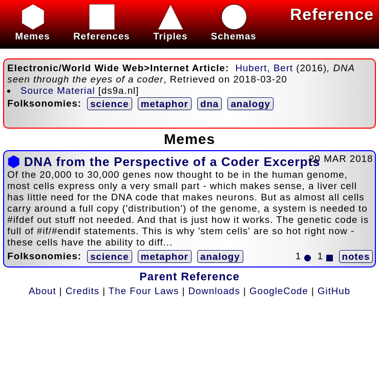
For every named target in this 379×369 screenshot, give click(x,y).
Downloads (214, 290)
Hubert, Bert (264, 68)
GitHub (334, 290)
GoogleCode (278, 290)
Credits (82, 290)
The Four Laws (144, 290)
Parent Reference (189, 276)
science (109, 103)
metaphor (164, 103)
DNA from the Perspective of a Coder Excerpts (172, 162)
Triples (170, 30)
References (101, 30)
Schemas (234, 30)
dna (209, 103)
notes (356, 256)
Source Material (57, 90)
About (42, 290)
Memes (32, 30)
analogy (250, 103)
